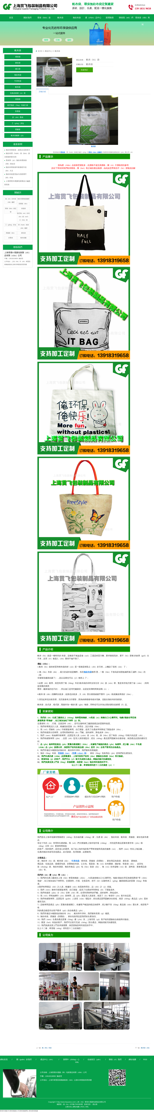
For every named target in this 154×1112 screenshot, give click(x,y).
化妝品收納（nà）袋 (17, 93)
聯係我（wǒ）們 (126, 18)
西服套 (17, 129)
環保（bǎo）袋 (44, 18)
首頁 (11, 18)
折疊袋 (10, 238)
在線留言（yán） (95, 1059)
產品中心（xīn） (47, 1059)
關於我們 (27, 18)
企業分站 (68, 1107)
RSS (145, 1059)
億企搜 (94, 1104)
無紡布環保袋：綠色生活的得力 (18, 150)
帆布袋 (60, 18)
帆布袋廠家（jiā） (18, 135)
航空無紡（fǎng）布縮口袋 (17, 105)
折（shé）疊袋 (17, 117)
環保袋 (17, 57)
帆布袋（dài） (145, 1048)
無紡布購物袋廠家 (23, 199)
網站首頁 (4, 1059)
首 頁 (40, 51)
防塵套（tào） (23, 204)
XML (77, 1062)
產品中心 (48, 51)
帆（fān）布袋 (47, 1048)
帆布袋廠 (23, 238)
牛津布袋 (17, 81)
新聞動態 (110, 18)
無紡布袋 (77, 18)
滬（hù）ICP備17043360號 (73, 1104)
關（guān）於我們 (24, 1059)
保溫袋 (17, 99)
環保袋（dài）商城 (142, 19)
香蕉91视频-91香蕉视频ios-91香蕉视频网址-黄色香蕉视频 (19, 1111)
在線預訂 (84, 70)
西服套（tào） (10, 233)
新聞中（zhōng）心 (71, 1059)
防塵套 (17, 111)
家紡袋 (17, 63)
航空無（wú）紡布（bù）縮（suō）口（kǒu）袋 (23, 216)
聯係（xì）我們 (115, 1059)
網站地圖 (132, 1059)
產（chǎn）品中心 (93, 18)
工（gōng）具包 (18, 123)
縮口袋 (17, 69)
